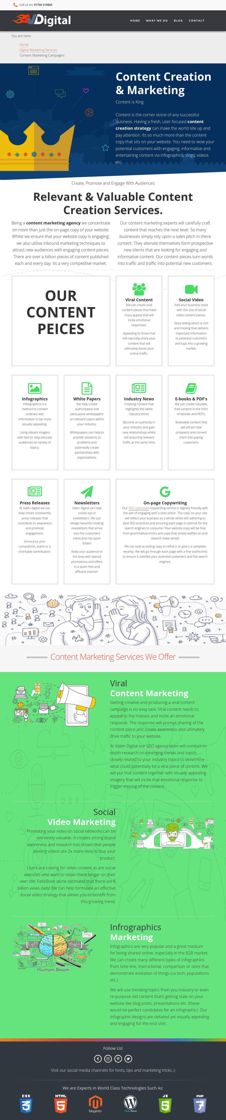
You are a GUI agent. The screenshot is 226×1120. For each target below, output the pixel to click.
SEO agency (157, 746)
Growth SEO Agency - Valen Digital (48, 20)
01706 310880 (43, 5)
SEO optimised (139, 508)
